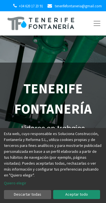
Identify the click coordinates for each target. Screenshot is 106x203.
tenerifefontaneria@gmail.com (78, 6)
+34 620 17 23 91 (31, 6)
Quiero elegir (15, 183)
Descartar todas (27, 194)
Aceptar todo (76, 194)
